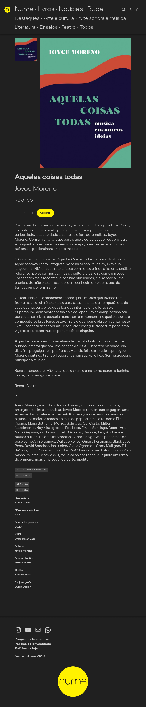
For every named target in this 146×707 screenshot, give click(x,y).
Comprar (45, 213)
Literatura (23, 476)
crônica (22, 484)
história (22, 490)
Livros (46, 9)
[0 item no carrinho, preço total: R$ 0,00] (138, 9)
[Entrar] (130, 9)
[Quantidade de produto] (25, 213)
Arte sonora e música (31, 470)
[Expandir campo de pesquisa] (124, 9)
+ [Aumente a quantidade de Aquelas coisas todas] (32, 213)
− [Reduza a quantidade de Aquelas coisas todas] (17, 213)
